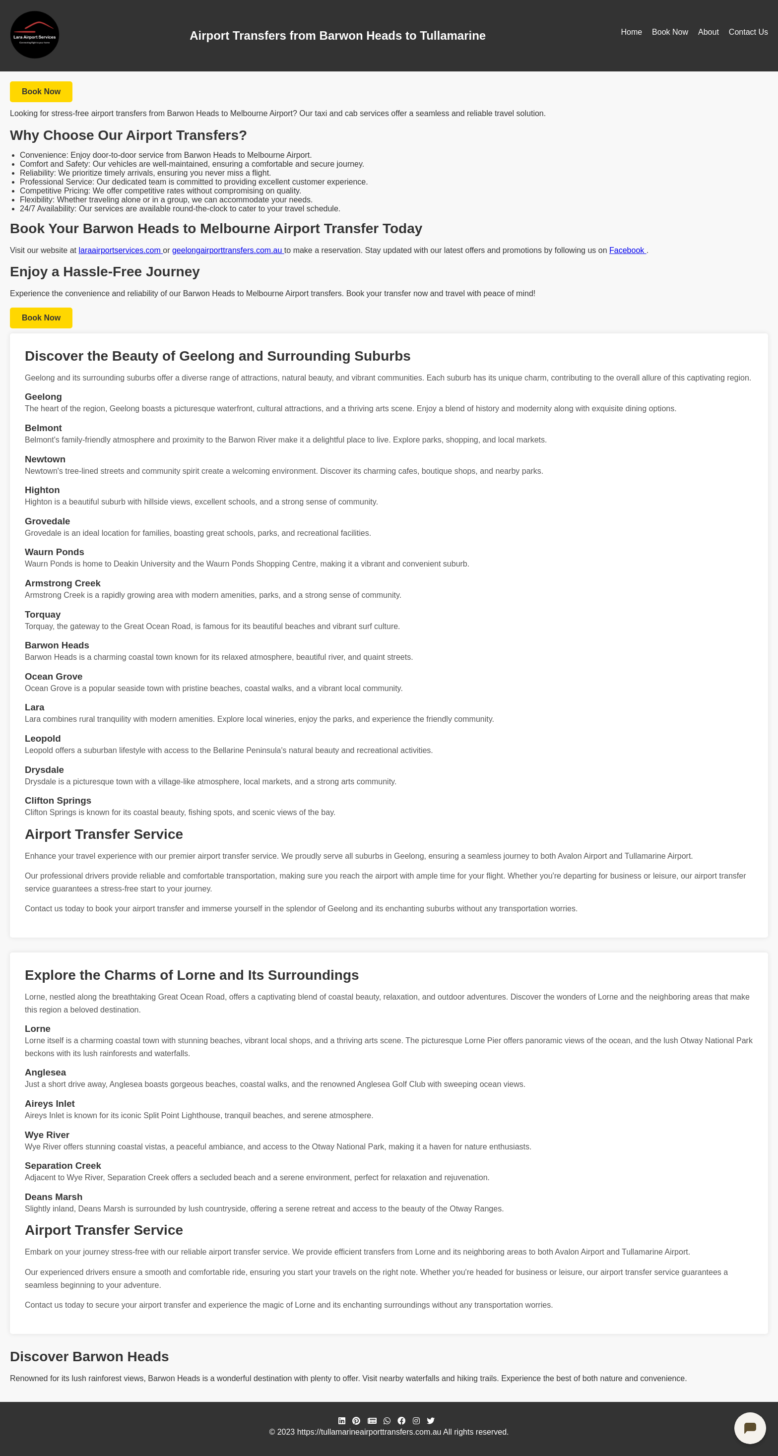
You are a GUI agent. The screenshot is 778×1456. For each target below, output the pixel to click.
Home (631, 32)
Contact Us (748, 32)
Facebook (628, 250)
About (708, 32)
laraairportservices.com (120, 250)
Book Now (670, 32)
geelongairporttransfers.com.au (228, 250)
